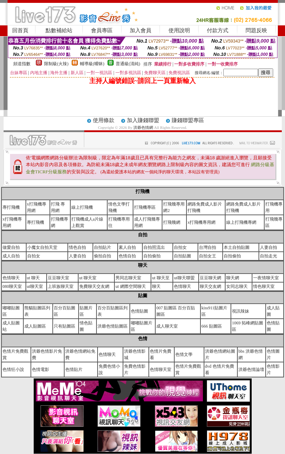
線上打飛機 (82, 207)
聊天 (156, 286)
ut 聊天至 (160, 277)
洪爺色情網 (143, 127)
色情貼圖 (139, 311)
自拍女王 (207, 256)
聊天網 (232, 277)
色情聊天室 (160, 369)
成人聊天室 (167, 326)
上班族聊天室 (60, 286)
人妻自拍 (268, 247)
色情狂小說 (13, 369)
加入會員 (140, 30)
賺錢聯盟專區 (188, 120)
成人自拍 (11, 256)
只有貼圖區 (64, 326)
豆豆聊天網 (210, 277)
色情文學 (184, 354)
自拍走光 (268, 256)
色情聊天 (11, 277)
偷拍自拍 (102, 256)
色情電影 (40, 369)
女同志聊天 (237, 286)
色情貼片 (73, 369)
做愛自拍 (11, 247)
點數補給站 (59, 30)
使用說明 (179, 30)
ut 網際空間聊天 (130, 286)
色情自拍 (127, 256)
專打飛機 (11, 207)
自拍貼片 (102, 247)
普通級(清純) (128, 63)
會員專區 (102, 30)
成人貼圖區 (35, 326)
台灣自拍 (207, 247)
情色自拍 (77, 247)
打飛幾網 (171, 222)
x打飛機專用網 (201, 222)
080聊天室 (12, 286)
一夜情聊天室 (266, 277)
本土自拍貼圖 (237, 247)
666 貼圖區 (211, 326)
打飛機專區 (145, 207)
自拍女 (180, 247)
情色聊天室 (264, 286)
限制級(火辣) (56, 63)
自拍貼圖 (182, 256)
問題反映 (256, 30)
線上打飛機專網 (241, 222)
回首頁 (20, 30)
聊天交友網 (210, 286)
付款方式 (217, 30)
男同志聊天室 (128, 277)
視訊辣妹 (240, 311)
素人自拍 (127, 247)
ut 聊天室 (87, 277)
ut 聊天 (33, 277)
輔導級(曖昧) (92, 63)
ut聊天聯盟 (184, 277)
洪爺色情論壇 (251, 369)
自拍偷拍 (152, 256)
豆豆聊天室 (58, 277)
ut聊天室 (35, 286)
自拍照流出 (154, 247)
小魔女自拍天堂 (42, 247)
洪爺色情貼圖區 (113, 326)
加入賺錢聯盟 (143, 120)
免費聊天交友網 (94, 286)
